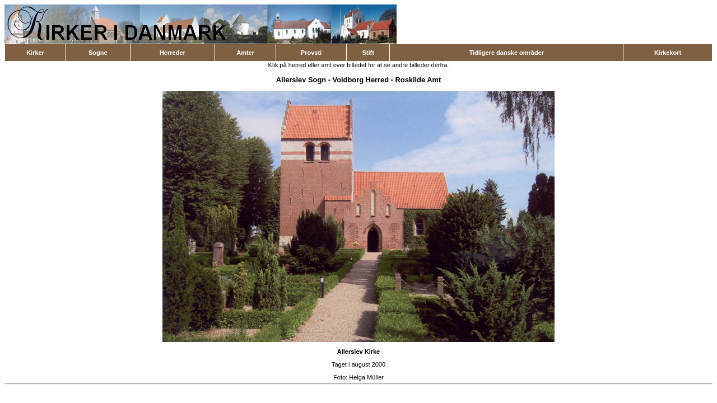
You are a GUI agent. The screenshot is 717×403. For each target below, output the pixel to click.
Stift (368, 52)
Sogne (98, 52)
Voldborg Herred (361, 80)
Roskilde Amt (418, 80)
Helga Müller (366, 377)
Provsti (311, 52)
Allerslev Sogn (301, 80)
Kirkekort (667, 52)
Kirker (35, 52)
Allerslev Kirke (358, 351)
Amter (245, 52)
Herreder (172, 52)
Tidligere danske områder (506, 52)
